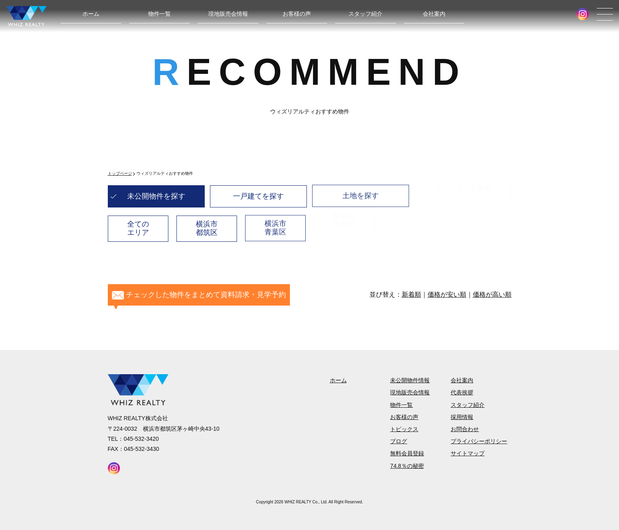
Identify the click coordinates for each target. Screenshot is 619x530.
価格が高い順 (492, 294)
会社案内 (434, 13)
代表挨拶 (462, 392)
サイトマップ (468, 453)
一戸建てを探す (258, 195)
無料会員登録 (407, 453)
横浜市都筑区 (207, 226)
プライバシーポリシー (479, 441)
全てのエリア (138, 228)
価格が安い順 (447, 294)
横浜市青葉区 (275, 222)
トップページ (120, 173)
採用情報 (462, 417)
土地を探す (360, 190)
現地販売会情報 (228, 13)
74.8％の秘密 (407, 466)
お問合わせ (465, 429)
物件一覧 (159, 13)
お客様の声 (297, 13)
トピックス (404, 429)
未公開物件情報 (410, 380)
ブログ (398, 441)
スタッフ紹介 (365, 13)
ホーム (90, 13)
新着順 (411, 294)
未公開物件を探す (156, 196)
